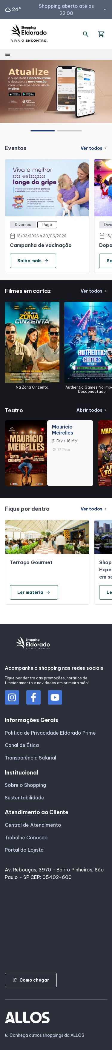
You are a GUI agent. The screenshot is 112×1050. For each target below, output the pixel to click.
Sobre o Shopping (25, 785)
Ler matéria (33, 592)
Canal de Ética (22, 745)
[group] (56, 91)
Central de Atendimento (33, 825)
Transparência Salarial (30, 758)
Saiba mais (33, 261)
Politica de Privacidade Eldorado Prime (50, 733)
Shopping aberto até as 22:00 (73, 9)
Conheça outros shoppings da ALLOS (44, 1035)
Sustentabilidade (24, 798)
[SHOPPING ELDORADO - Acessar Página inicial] (29, 34)
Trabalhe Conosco (26, 838)
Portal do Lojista (24, 850)
